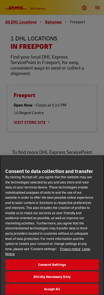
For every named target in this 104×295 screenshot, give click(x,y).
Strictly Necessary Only (52, 278)
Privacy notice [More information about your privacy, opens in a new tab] (70, 250)
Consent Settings (52, 266)
